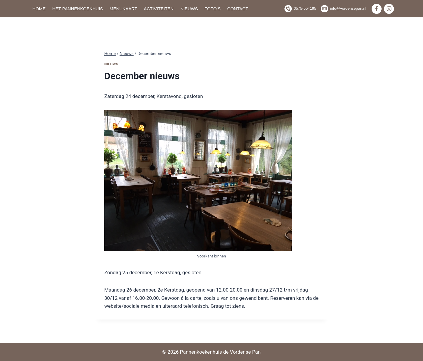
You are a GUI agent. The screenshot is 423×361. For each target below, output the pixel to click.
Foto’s (212, 8)
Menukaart (123, 8)
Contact (237, 8)
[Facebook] (377, 9)
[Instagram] (389, 9)
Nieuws (189, 8)
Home (39, 8)
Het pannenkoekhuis (77, 8)
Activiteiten (159, 8)
